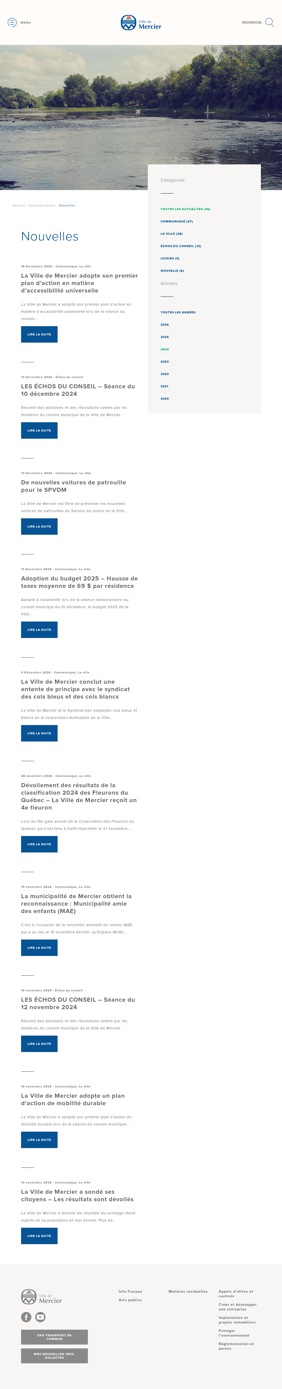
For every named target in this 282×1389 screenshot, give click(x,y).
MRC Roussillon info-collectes (54, 1355)
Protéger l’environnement (234, 1333)
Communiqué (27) (177, 221)
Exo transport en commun (55, 1337)
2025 (165, 337)
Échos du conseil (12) (181, 246)
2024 (165, 349)
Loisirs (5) (170, 258)
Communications (42, 205)
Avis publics (130, 1300)
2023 (165, 361)
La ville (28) (172, 234)
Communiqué (66, 266)
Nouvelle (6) (172, 271)
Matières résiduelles (188, 1291)
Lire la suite (39, 334)
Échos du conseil (69, 377)
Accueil (19, 205)
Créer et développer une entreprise (238, 1306)
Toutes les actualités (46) (186, 209)
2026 (165, 324)
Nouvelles (67, 205)
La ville (85, 266)
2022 (165, 374)
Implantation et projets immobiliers (237, 1320)
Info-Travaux (130, 1291)
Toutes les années (178, 312)
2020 (165, 398)
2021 (164, 386)
